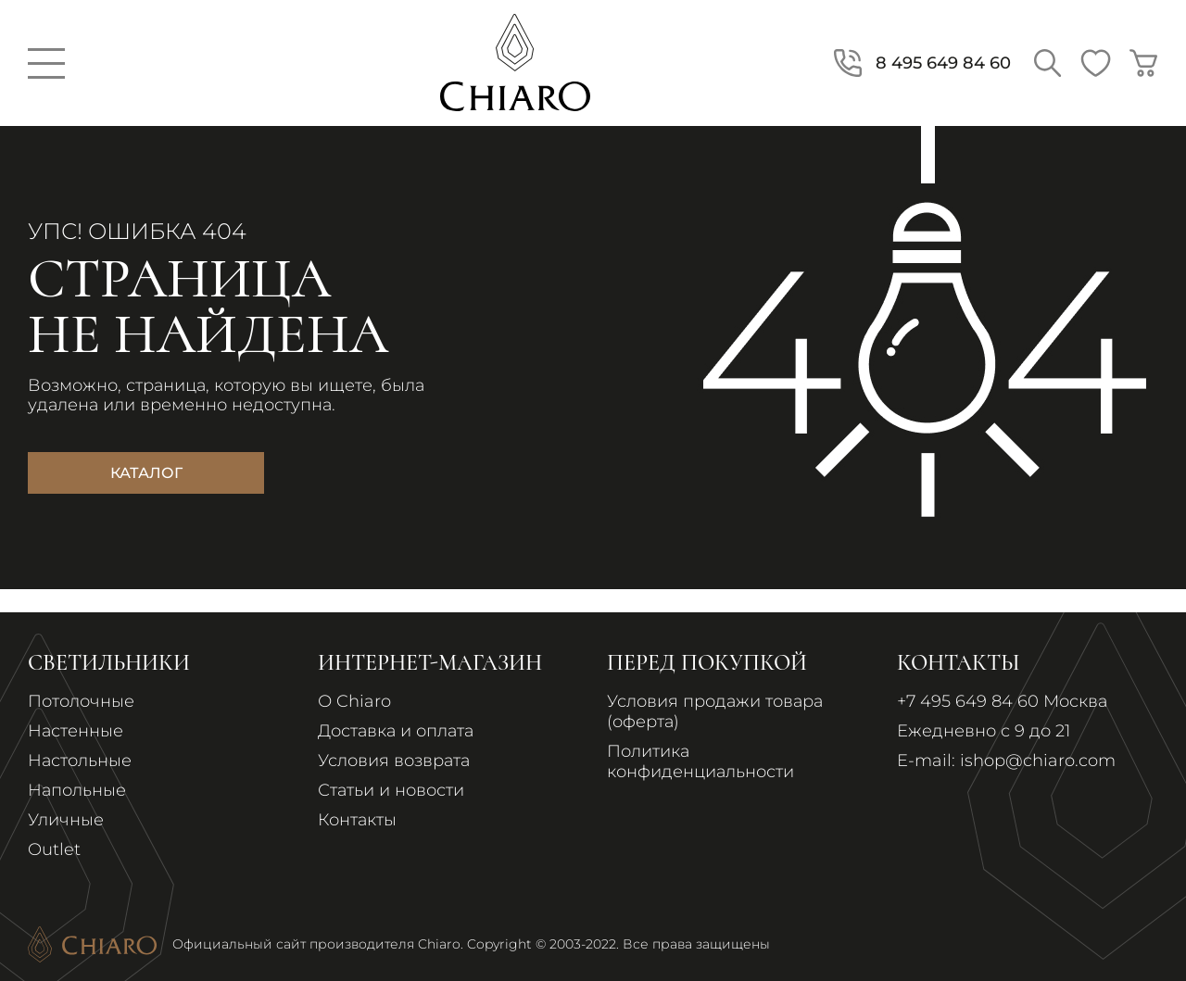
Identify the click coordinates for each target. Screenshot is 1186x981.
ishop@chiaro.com (1038, 760)
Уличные (66, 820)
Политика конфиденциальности (700, 761)
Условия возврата (394, 760)
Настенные (75, 731)
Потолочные (81, 701)
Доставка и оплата (395, 731)
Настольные (80, 760)
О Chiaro (354, 701)
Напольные (77, 790)
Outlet (54, 849)
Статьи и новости (391, 790)
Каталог (146, 473)
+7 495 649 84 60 (968, 701)
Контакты (357, 820)
